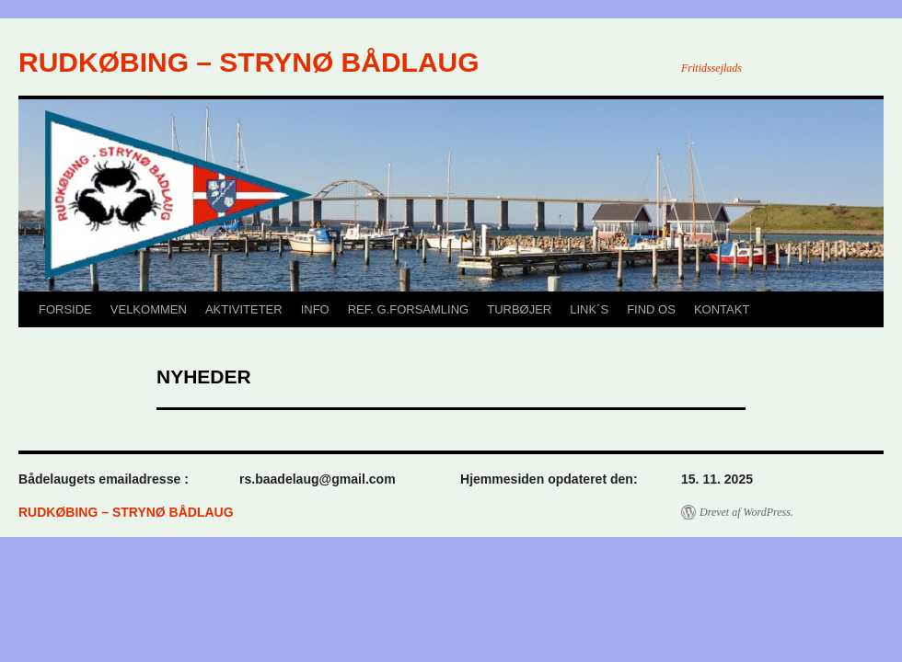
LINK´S (589, 309)
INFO (315, 309)
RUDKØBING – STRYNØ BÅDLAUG (249, 62)
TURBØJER (519, 309)
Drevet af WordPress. (746, 512)
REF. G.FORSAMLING (408, 309)
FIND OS (651, 309)
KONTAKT (721, 309)
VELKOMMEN (148, 309)
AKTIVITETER (244, 309)
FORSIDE (65, 309)
